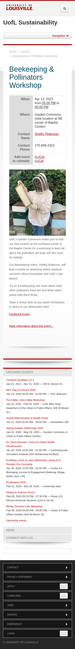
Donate (37, 614)
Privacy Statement (37, 577)
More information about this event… (31, 326)
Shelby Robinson (47, 134)
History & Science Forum (20, 492)
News (10, 530)
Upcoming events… (17, 520)
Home (13, 51)
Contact (37, 567)
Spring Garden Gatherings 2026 (24, 428)
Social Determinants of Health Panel (27, 418)
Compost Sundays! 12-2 (20, 379)
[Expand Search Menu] (65, 8)
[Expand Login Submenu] (64, 633)
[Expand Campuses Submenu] (64, 596)
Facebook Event (19, 314)
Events (25, 51)
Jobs (37, 605)
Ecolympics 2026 (16, 482)
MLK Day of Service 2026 (21, 389)
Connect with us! (19, 537)
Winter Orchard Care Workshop (24, 506)
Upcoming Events (19, 372)
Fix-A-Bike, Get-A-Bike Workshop (25, 399)
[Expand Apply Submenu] (64, 586)
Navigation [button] (60, 35)
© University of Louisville (20, 642)
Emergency (37, 624)
